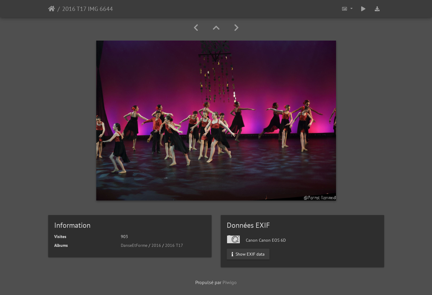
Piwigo (230, 282)
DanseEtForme (134, 245)
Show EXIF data (248, 254)
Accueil (51, 8)
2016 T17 (174, 245)
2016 (156, 245)
